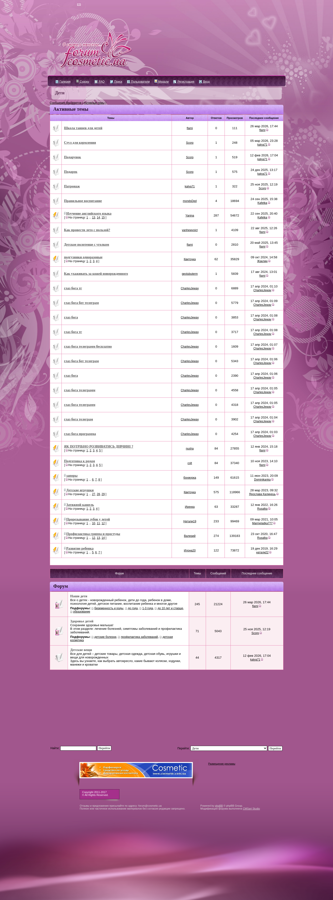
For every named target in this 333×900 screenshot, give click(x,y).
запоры (72, 475)
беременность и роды (108, 608)
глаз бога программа (80, 434)
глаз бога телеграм (78, 419)
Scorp (189, 142)
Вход (204, 81)
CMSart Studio (251, 808)
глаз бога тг (73, 288)
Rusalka (262, 508)
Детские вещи (81, 650)
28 (98, 494)
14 (98, 217)
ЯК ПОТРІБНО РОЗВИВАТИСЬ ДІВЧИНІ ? (98, 446)
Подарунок (72, 157)
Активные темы (94, 103)
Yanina (189, 215)
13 (93, 217)
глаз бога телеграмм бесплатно (88, 346)
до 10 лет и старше (170, 608)
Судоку (82, 81)
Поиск (116, 81)
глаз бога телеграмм (79, 390)
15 (103, 217)
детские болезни (105, 637)
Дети (60, 92)
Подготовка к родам (79, 461)
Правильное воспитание (83, 201)
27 (93, 494)
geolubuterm (190, 273)
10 (93, 523)
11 (98, 523)
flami (190, 128)
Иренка (190, 506)
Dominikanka (262, 479)
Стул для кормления (80, 142)
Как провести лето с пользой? (87, 230)
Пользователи (138, 81)
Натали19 (189, 521)
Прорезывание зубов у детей (88, 519)
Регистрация (183, 81)
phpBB (219, 805)
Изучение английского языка (89, 213)
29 (103, 494)
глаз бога (71, 317)
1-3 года (147, 608)
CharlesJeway (190, 288)
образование (81, 611)
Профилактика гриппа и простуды (93, 534)
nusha (190, 448)
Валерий (189, 536)
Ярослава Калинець (262, 494)
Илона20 (189, 550)
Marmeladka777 (262, 523)
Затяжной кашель (80, 505)
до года (133, 608)
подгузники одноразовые (83, 257)
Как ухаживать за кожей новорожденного (96, 273)
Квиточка (190, 259)
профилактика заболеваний (139, 637)
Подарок (70, 172)
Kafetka (262, 203)
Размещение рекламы (221, 763)
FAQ (99, 81)
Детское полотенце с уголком (86, 244)
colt (190, 463)
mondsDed (190, 201)
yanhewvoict (190, 230)
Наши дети (78, 596)
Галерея (63, 81)
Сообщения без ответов (66, 103)
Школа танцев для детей (83, 128)
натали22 (262, 552)
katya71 (262, 144)
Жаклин (262, 261)
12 (103, 523)
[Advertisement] (166, 705)
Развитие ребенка (80, 548)
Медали (161, 81)
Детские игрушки (80, 490)
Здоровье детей (81, 621)
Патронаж (72, 186)
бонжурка (190, 477)
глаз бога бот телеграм (81, 303)
